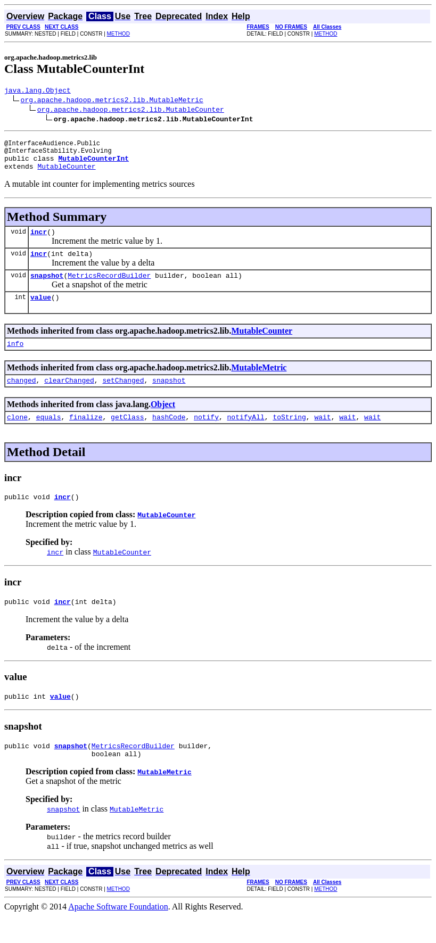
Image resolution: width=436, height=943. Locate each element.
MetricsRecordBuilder (109, 288)
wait (322, 436)
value (40, 311)
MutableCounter (66, 174)
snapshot (46, 288)
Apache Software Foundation (118, 933)
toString (289, 436)
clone (17, 436)
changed (21, 397)
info (15, 359)
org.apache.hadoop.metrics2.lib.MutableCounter (130, 110)
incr (38, 241)
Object (163, 421)
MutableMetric (258, 383)
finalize (85, 436)
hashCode (168, 436)
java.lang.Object (37, 91)
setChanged (123, 397)
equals (48, 436)
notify (206, 436)
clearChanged (69, 397)
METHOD (118, 34)
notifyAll (246, 436)
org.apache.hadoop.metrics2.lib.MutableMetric (112, 101)
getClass (127, 436)
